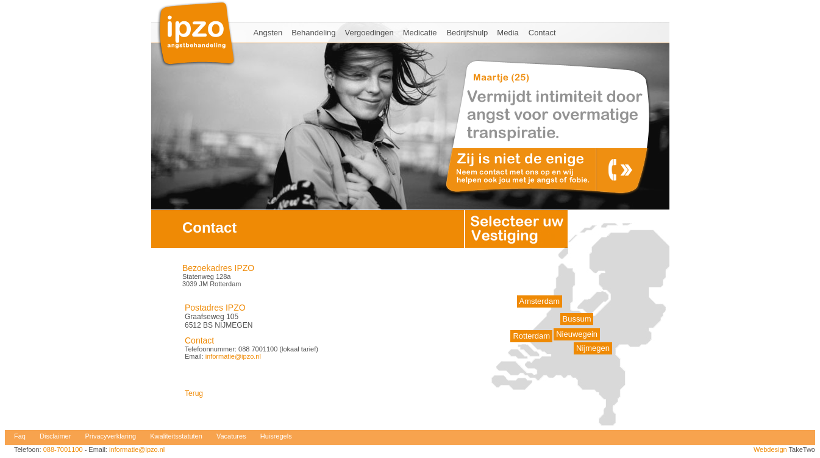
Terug (194, 393)
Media (507, 32)
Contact (542, 32)
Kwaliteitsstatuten (176, 436)
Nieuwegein (576, 334)
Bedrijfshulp (467, 32)
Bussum (577, 318)
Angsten (268, 32)
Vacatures (231, 436)
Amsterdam (539, 301)
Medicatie (420, 32)
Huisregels (276, 436)
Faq (20, 436)
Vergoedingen (369, 32)
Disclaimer (55, 436)
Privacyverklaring (110, 436)
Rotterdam (531, 335)
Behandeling (313, 32)
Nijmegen (593, 348)
